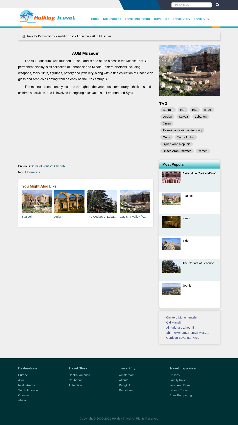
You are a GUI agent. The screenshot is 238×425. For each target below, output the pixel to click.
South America (28, 390)
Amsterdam (127, 375)
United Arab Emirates (177, 151)
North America (27, 385)
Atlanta (123, 380)
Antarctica (75, 385)
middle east (66, 36)
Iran (182, 109)
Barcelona (126, 390)
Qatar (166, 137)
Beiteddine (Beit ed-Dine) (199, 173)
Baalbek (27, 216)
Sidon (186, 240)
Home (95, 18)
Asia (21, 380)
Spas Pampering (180, 395)
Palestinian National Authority (182, 130)
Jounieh (188, 285)
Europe (23, 375)
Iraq (194, 109)
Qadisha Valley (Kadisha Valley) (141, 216)
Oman (167, 123)
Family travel (178, 380)
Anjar (57, 216)
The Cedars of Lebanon (103, 216)
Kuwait (183, 116)
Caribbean (75, 380)
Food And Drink (179, 385)
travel (31, 36)
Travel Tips (161, 18)
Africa (22, 400)
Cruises (174, 375)
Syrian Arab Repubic (176, 144)
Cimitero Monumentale (181, 317)
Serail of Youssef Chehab (48, 166)
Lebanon (83, 36)
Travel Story (181, 18)
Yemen (203, 151)
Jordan (167, 116)
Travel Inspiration (137, 18)
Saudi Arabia (185, 137)
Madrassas (32, 172)
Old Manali (173, 322)
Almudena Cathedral (180, 327)
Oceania (23, 395)
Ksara (186, 218)
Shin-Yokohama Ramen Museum (188, 332)
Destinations (112, 18)
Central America (79, 375)
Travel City (201, 18)
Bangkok (125, 385)
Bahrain (168, 109)
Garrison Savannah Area (182, 337)
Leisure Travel (178, 390)
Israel (208, 109)
